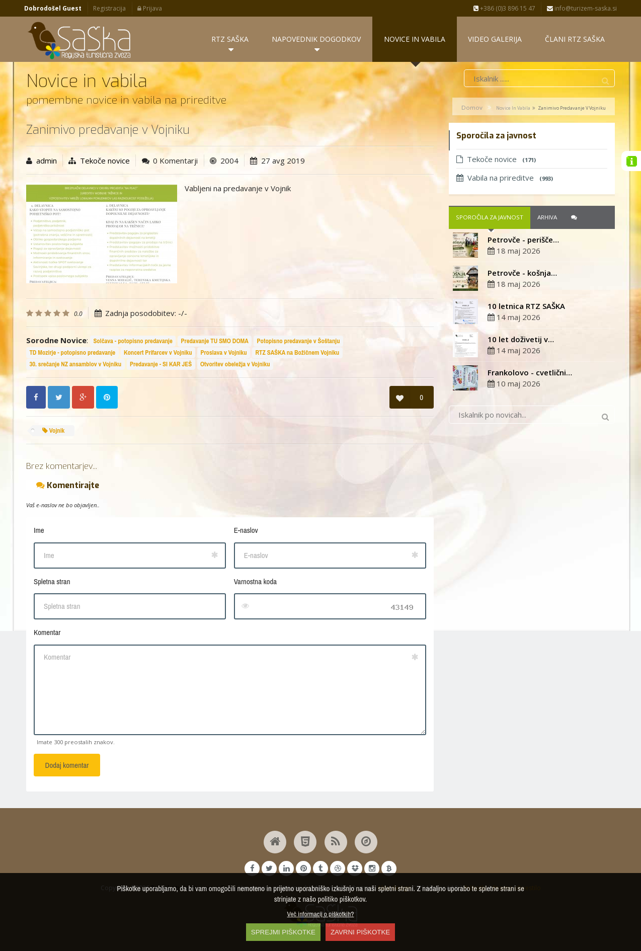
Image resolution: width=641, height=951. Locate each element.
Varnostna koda (255, 582)
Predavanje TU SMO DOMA (215, 342)
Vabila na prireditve (504, 179)
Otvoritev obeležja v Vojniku (235, 365)
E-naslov (246, 531)
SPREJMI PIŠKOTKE (283, 932)
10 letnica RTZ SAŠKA (526, 307)
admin (46, 161)
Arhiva (547, 218)
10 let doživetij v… (521, 340)
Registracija (109, 8)
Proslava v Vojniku (223, 354)
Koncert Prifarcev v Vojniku (158, 354)
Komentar (47, 633)
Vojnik (53, 431)
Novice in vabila (513, 109)
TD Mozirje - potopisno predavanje (72, 354)
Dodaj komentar (67, 766)
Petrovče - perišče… (523, 240)
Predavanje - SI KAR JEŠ (161, 365)
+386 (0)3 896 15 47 (504, 8)
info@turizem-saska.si (582, 8)
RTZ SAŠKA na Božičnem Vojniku (297, 354)
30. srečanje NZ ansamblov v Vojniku (75, 365)
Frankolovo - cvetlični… (530, 373)
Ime (39, 531)
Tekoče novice (105, 161)
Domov (472, 108)
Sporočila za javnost (489, 218)
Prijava (149, 8)
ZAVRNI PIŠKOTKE (360, 932)
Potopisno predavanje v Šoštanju (298, 342)
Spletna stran (52, 582)
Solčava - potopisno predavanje (132, 342)
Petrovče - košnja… (522, 274)
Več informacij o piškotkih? (320, 913)
